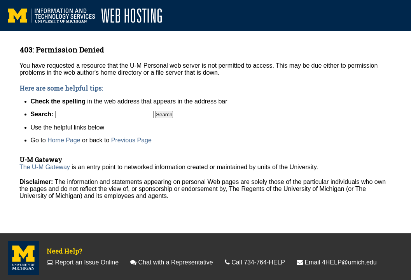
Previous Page (131, 140)
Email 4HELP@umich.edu (340, 262)
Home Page (63, 140)
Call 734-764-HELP (258, 262)
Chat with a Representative (175, 262)
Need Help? (64, 251)
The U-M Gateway (44, 167)
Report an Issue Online (87, 262)
